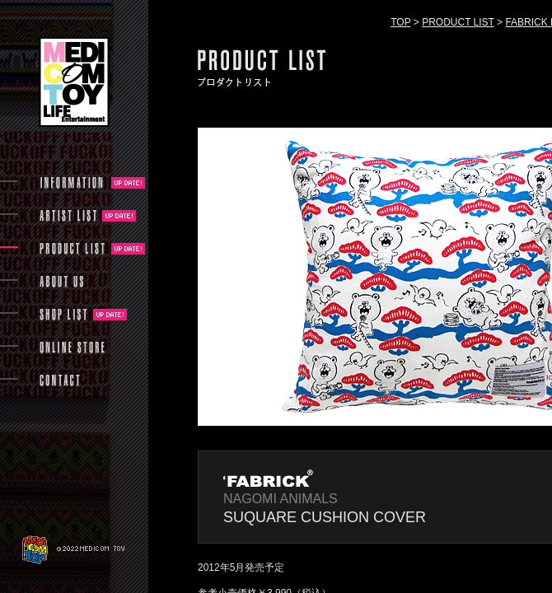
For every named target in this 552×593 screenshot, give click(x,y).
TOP (400, 22)
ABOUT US (61, 281)
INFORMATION (72, 183)
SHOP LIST (63, 314)
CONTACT (60, 380)
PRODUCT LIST (458, 22)
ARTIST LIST (68, 216)
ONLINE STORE (72, 347)
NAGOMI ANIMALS (280, 499)
